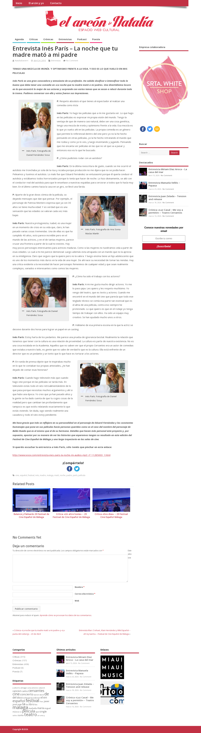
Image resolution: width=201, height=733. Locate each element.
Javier (46, 701)
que (37, 711)
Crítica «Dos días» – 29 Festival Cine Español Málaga (111, 516)
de (46, 693)
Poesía (96, 39)
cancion (17, 691)
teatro (30, 714)
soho (15, 715)
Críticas (33, 39)
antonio (35, 688)
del (14, 697)
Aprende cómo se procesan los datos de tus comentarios (65, 615)
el (42, 697)
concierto (26, 694)
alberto (17, 688)
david (41, 694)
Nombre (79, 587)
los (36, 704)
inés (37, 475)
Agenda (19, 39)
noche (62, 475)
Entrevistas (65, 39)
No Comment (72, 60)
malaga (50, 475)
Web (77, 600)
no (20, 712)
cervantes (36, 690)
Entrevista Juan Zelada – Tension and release (167, 198)
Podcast (82, 39)
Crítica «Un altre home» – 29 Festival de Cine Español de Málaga (71, 516)
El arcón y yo (36, 3)
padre (69, 475)
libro (31, 704)
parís (75, 475)
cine (17, 475)
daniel (36, 695)
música (16, 711)
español (23, 475)
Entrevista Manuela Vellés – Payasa (164, 184)
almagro (24, 688)
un (38, 715)
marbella (33, 708)
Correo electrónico (85, 594)
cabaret (41, 688)
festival (31, 475)
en (45, 697)
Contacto (56, 3)
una (41, 715)
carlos (25, 691)
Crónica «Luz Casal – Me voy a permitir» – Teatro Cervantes (166, 211)
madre (43, 475)
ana (29, 688)
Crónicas (48, 39)
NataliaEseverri (21, 60)
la (23, 703)
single (43, 711)
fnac (41, 701)
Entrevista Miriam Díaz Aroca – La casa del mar (168, 171)
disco (20, 697)
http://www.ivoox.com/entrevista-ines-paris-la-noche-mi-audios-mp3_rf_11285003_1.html (61, 455)
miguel (47, 708)
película (81, 475)
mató (56, 475)
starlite (20, 715)
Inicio (19, 3)
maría (40, 708)
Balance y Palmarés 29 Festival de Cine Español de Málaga (31, 516)
